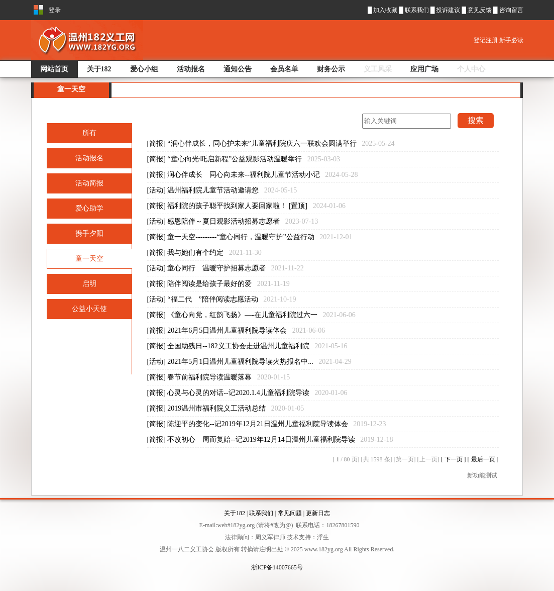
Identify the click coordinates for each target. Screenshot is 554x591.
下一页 (454, 459)
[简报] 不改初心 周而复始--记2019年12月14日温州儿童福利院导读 (270, 439)
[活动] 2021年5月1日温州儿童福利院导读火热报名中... (249, 361)
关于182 (234, 513)
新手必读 (511, 40)
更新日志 (318, 513)
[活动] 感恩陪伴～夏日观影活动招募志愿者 (232, 221)
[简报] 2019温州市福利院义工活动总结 (225, 408)
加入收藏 (385, 10)
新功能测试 (482, 475)
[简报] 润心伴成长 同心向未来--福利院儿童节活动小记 (252, 174)
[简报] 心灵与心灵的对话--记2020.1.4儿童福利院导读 (247, 393)
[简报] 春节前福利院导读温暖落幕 (218, 377)
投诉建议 (449, 10)
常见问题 (290, 513)
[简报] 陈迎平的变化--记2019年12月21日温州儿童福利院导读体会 (266, 424)
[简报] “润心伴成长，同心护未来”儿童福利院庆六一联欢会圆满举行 (271, 143)
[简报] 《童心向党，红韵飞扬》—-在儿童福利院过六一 (251, 315)
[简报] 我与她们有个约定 (204, 252)
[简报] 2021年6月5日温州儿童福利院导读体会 (236, 330)
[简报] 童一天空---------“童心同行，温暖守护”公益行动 (250, 237)
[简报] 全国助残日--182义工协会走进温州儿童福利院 (247, 346)
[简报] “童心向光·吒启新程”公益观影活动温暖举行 (244, 159)
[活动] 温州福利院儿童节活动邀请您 (222, 190)
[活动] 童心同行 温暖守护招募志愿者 (225, 268)
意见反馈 (480, 10)
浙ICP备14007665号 (277, 567)
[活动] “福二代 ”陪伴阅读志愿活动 (221, 299)
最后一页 (484, 459)
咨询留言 (511, 10)
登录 (55, 10)
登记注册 (486, 40)
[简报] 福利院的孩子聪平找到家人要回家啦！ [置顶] (246, 206)
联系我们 (417, 10)
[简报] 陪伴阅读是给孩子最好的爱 (218, 283)
